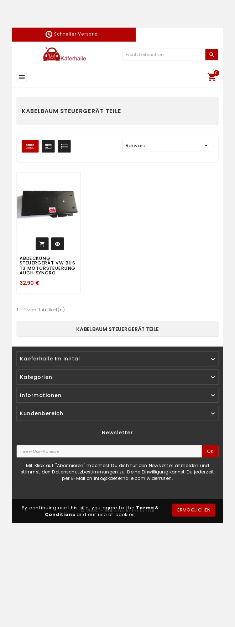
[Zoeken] (163, 54)
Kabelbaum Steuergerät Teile (117, 329)
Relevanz (168, 146)
